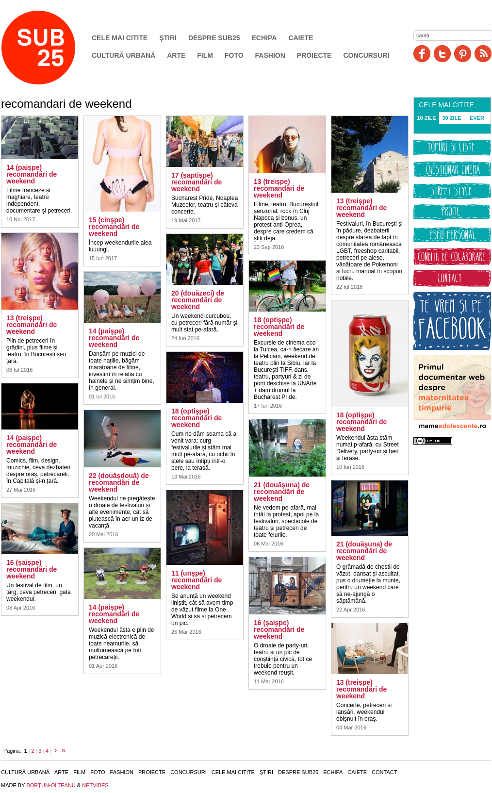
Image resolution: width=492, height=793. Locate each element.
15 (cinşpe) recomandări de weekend (114, 226)
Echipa (264, 38)
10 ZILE (426, 118)
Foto (234, 55)
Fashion (270, 55)
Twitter (442, 53)
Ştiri (168, 38)
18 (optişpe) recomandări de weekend (196, 418)
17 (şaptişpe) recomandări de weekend (196, 182)
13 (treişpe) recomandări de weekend (31, 324)
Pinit (462, 53)
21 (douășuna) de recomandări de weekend (282, 491)
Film (205, 55)
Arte (176, 55)
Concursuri (366, 55)
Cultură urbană (123, 55)
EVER (477, 118)
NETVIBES (95, 785)
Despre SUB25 (214, 38)
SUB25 (49, 47)
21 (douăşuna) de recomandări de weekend (364, 551)
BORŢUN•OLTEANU (50, 785)
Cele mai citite (120, 38)
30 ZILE (451, 118)
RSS (483, 53)
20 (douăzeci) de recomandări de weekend (197, 300)
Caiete (300, 38)
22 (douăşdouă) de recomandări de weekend (119, 482)
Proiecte (314, 55)
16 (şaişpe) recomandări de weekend (31, 569)
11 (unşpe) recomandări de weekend (196, 580)
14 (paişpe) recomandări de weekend (31, 174)
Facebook (421, 53)
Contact (384, 772)
